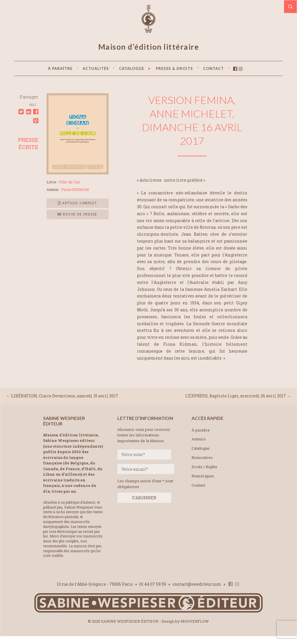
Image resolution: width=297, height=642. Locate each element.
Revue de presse (77, 214)
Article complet (77, 203)
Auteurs (199, 439)
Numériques (203, 476)
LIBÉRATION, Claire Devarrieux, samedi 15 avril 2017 (64, 396)
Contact (198, 485)
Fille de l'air (69, 182)
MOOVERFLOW (195, 621)
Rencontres (202, 457)
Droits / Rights (204, 466)
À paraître (201, 430)
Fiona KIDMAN (75, 189)
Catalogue (200, 448)
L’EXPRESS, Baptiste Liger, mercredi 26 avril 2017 (235, 396)
